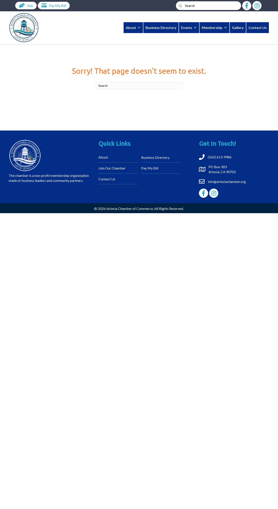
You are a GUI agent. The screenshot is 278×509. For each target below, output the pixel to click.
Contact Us (257, 27)
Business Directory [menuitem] (155, 157)
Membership (214, 27)
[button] (246, 5)
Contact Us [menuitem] (106, 179)
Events (189, 27)
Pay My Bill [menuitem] (149, 168)
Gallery (238, 27)
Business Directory (161, 27)
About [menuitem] (103, 157)
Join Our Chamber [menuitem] (112, 168)
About (133, 27)
